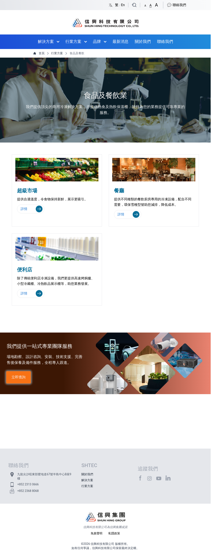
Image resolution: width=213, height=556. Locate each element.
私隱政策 (114, 533)
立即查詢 (18, 377)
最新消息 (120, 41)
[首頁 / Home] (105, 20)
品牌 (97, 41)
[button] (145, 5)
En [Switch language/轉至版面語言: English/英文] (123, 5)
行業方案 (73, 41)
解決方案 (46, 41)
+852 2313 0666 (27, 484)
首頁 (39, 53)
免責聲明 (97, 533)
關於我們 (143, 41)
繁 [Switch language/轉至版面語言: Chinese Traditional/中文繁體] (117, 5)
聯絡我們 (176, 5)
